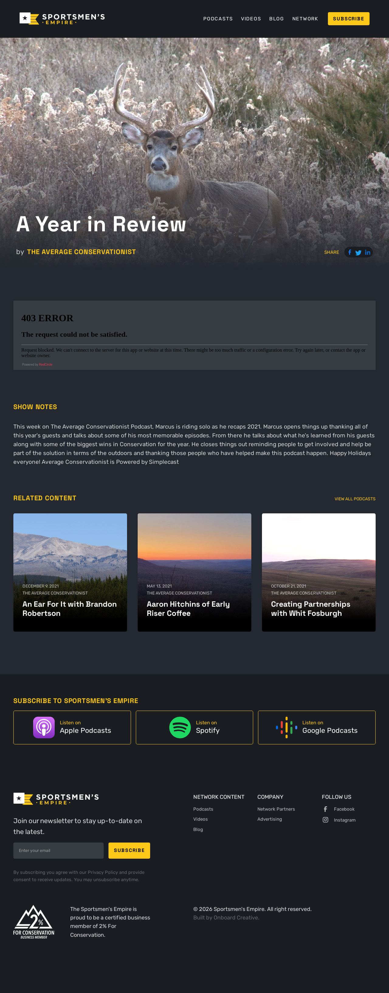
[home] (62, 18)
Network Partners (276, 809)
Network (305, 19)
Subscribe (348, 19)
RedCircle (45, 364)
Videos (251, 19)
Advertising (269, 819)
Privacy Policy (103, 872)
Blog (276, 19)
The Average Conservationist (81, 251)
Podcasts (218, 19)
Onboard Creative (236, 917)
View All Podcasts (355, 499)
